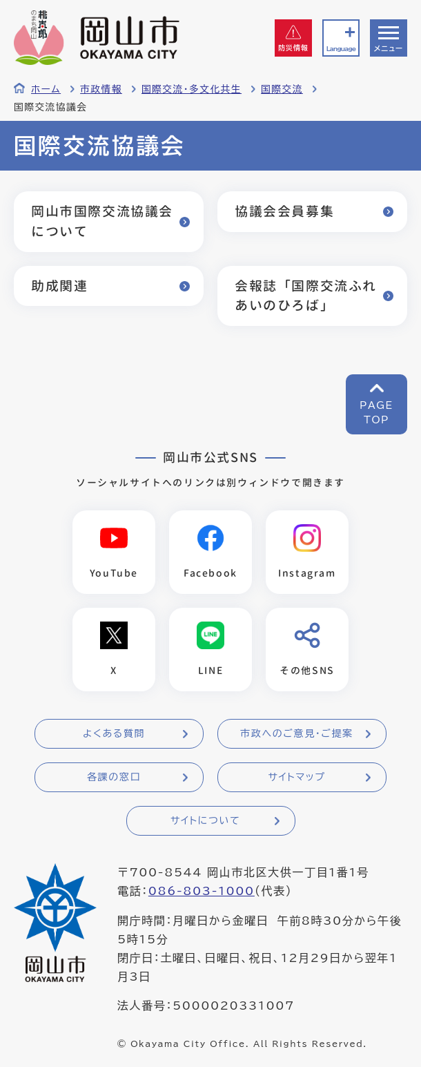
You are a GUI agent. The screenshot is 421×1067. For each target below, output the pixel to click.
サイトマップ (296, 777)
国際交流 (282, 89)
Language (340, 49)
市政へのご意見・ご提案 (296, 733)
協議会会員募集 (284, 211)
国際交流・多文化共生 (191, 89)
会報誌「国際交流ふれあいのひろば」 (306, 295)
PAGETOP (376, 413)
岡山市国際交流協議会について (102, 221)
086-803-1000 (201, 890)
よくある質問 (114, 733)
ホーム (46, 89)
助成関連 (59, 285)
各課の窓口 (114, 777)
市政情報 (101, 89)
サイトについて (205, 820)
